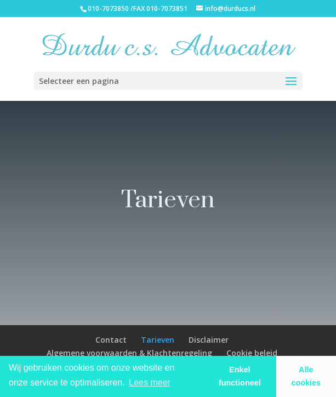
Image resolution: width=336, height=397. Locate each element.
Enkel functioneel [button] (240, 376)
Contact (111, 339)
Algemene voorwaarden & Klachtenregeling (129, 353)
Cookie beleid (251, 353)
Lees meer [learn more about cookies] (149, 382)
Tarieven (157, 339)
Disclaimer (209, 339)
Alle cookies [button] (306, 376)
